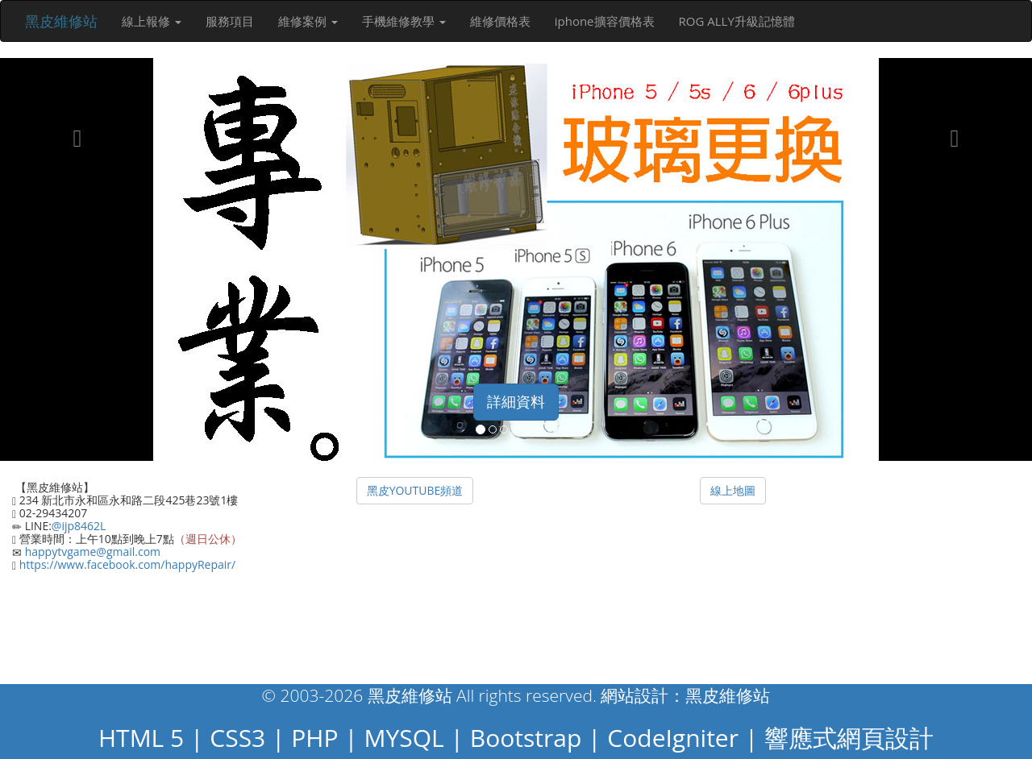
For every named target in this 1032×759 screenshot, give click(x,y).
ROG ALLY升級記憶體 (737, 21)
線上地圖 (732, 490)
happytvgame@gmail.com (91, 551)
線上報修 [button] (151, 21)
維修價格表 (500, 21)
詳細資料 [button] (516, 401)
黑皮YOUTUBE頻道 (415, 490)
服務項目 (230, 21)
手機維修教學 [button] (404, 21)
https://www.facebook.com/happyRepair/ (125, 564)
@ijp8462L (79, 525)
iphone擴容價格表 (605, 21)
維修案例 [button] (308, 21)
